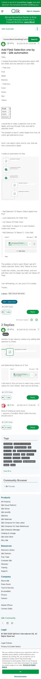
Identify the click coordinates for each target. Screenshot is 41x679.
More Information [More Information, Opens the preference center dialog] (20, 676)
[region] (20, 664)
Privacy (4, 595)
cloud (13, 465)
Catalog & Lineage (8, 533)
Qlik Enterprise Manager (10, 530)
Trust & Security (7, 588)
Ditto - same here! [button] (9, 302)
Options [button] (37, 29)
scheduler (25, 458)
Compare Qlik (6, 560)
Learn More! (29, 22)
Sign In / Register (33, 11)
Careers (4, 598)
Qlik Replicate (6, 519)
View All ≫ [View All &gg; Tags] (7, 471)
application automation (22, 444)
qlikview (16, 454)
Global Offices (6, 605)
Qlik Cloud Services (17, 293)
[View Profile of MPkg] (12, 43)
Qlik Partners (6, 553)
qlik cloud (7, 451)
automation (8, 444)
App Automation (29, 461)
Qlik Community (8, 618)
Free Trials (5, 557)
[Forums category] (4, 486)
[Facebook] (12, 623)
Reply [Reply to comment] (32, 397)
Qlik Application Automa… (27, 451)
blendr (6, 465)
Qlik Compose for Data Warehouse (15, 526)
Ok (20, 672)
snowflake (17, 461)
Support (4, 571)
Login (29, 2)
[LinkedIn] (7, 623)
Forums (11, 486)
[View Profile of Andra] (12, 405)
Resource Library (8, 550)
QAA (23, 454)
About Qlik (5, 581)
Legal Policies (6, 643)
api (14, 451)
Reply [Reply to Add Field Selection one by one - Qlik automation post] (32, 312)
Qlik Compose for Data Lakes (13, 523)
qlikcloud (30, 454)
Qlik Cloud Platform (8, 505)
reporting (16, 458)
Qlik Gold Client (7, 537)
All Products (5, 502)
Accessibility (6, 591)
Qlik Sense (5, 509)
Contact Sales (6, 608)
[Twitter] (2, 623)
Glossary (4, 564)
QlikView (4, 516)
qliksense (7, 458)
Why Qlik (4, 540)
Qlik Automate (8, 29)
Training (4, 567)
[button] (38, 43)
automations (8, 447)
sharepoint (8, 461)
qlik (29, 447)
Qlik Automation (20, 447)
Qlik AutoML (6, 512)
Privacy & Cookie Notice (11, 646)
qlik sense (7, 454)
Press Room (6, 584)
